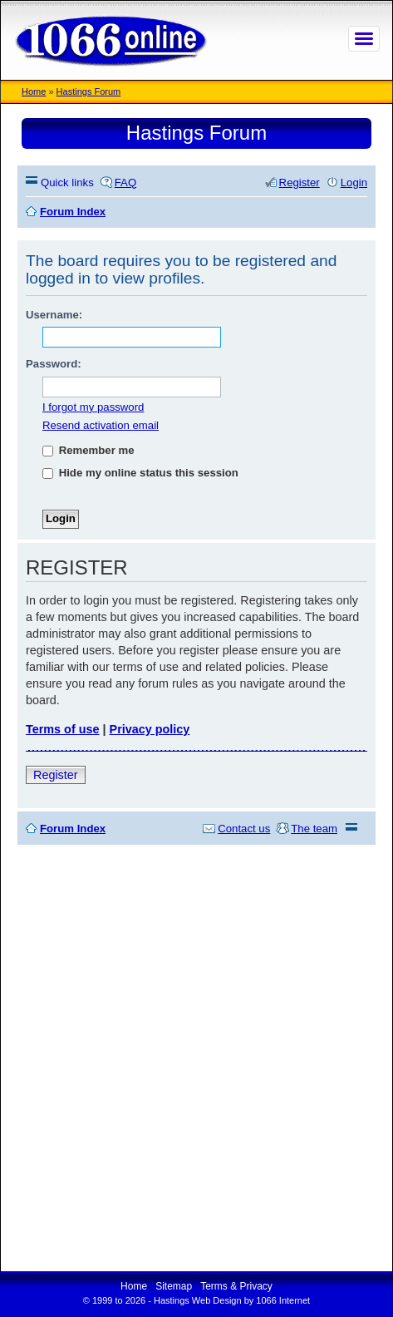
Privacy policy (150, 729)
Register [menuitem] (299, 182)
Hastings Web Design (198, 1300)
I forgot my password (93, 407)
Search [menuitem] (361, 211)
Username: (54, 314)
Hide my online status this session (140, 472)
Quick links (67, 182)
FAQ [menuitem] (125, 182)
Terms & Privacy (236, 1286)
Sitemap (173, 1286)
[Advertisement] (196, 1058)
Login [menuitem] (354, 182)
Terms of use (63, 729)
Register (55, 775)
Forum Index (73, 828)
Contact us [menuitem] (244, 828)
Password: (53, 364)
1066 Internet (283, 1300)
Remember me (88, 450)
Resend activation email (100, 425)
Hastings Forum (88, 91)
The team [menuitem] (314, 828)
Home (34, 91)
